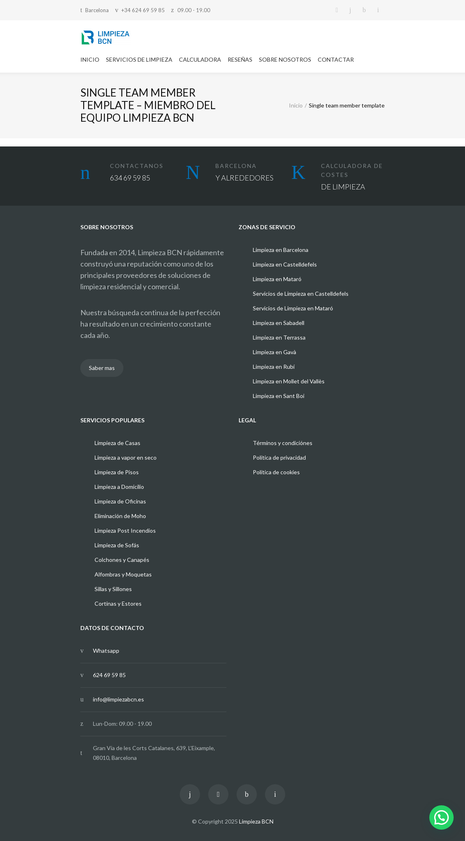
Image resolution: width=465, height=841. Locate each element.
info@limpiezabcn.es (118, 699)
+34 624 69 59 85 (143, 10)
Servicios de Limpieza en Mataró (293, 308)
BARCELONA (236, 165)
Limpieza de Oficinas (120, 501)
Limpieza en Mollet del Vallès (289, 381)
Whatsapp (106, 650)
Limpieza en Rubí (274, 366)
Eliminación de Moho (120, 515)
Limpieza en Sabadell (278, 322)
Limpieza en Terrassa (279, 337)
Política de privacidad (279, 457)
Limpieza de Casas (117, 442)
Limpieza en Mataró (277, 278)
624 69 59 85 (109, 674)
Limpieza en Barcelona (280, 249)
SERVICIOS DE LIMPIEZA (139, 59)
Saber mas (102, 367)
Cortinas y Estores (118, 603)
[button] (441, 817)
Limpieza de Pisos (117, 472)
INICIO (89, 59)
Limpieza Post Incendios (125, 530)
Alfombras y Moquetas (123, 574)
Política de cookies (276, 472)
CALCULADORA (200, 59)
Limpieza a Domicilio (119, 486)
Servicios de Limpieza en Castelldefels (301, 293)
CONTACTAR (336, 59)
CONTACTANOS (137, 165)
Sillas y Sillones (113, 588)
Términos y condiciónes (282, 442)
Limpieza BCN (256, 821)
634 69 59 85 (130, 177)
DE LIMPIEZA (343, 186)
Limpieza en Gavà (274, 351)
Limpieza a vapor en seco (126, 457)
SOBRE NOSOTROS (285, 59)
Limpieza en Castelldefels (285, 264)
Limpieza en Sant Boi (278, 395)
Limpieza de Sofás (117, 545)
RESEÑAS (240, 59)
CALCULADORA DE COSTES (352, 170)
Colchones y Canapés (122, 559)
